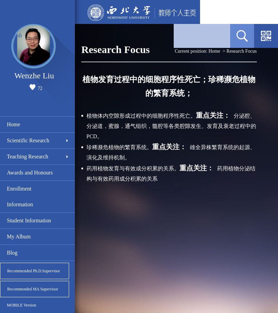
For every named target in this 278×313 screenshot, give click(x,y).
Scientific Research (28, 140)
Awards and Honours (30, 172)
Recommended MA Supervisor (32, 289)
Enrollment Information (20, 196)
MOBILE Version (21, 305)
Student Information (29, 220)
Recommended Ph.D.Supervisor (33, 271)
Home (13, 124)
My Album (19, 236)
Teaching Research (27, 156)
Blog (12, 253)
